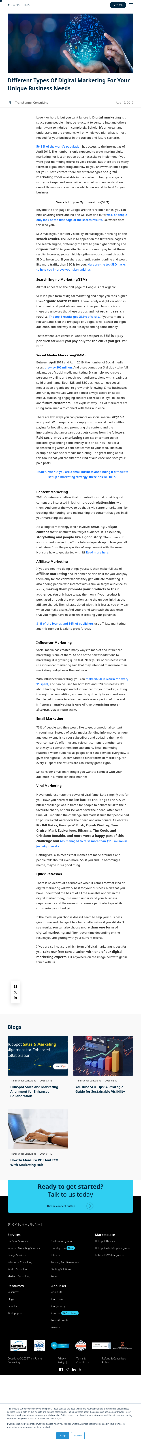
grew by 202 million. (59, 367)
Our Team (57, 1299)
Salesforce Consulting (20, 1262)
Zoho (54, 1276)
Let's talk (118, 5)
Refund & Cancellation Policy (114, 1360)
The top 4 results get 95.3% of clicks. (74, 317)
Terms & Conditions (82, 1360)
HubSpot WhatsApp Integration (113, 1248)
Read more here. (97, 552)
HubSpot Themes (105, 1241)
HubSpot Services (18, 1241)
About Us (56, 1292)
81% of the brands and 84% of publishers (65, 624)
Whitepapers (15, 1313)
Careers (65, 1313)
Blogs (11, 1299)
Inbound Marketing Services (24, 1248)
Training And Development (66, 1262)
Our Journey (58, 1306)
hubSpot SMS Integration (109, 1255)
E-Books (12, 1306)
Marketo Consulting (19, 1276)
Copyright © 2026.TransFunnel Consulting (25, 1360)
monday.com (63, 1248)
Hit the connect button (70, 1206)
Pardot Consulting (18, 1269)
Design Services (16, 1255)
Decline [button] (78, 1435)
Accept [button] (62, 1435)
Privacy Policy (62, 1360)
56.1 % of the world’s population (58, 146)
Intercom (56, 1255)
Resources (13, 1292)
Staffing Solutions (61, 1269)
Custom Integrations (62, 1241)
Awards (55, 1327)
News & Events (59, 1320)
